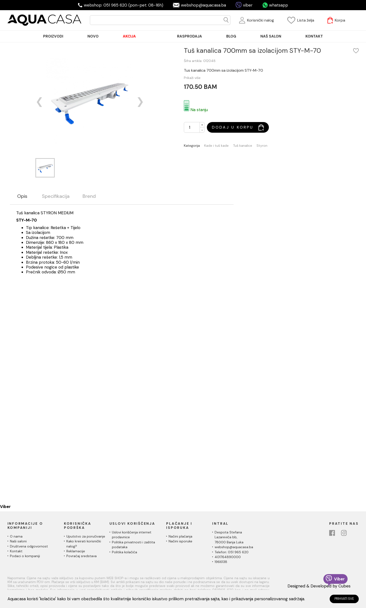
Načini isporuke (180, 541)
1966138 (221, 562)
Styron (262, 146)
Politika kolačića (124, 552)
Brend (89, 196)
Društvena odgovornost (29, 546)
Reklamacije (75, 551)
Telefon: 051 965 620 (232, 552)
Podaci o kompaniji (25, 556)
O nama (16, 536)
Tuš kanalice (242, 146)
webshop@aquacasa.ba (203, 5)
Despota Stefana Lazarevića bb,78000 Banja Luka (229, 537)
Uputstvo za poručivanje (85, 536)
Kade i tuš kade (216, 146)
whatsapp (278, 5)
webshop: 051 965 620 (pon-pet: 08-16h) (123, 5)
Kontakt (16, 551)
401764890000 (228, 557)
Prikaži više (192, 78)
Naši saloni (18, 541)
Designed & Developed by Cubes (319, 586)
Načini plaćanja (180, 536)
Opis (22, 196)
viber (248, 5)
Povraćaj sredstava (81, 556)
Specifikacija (56, 196)
